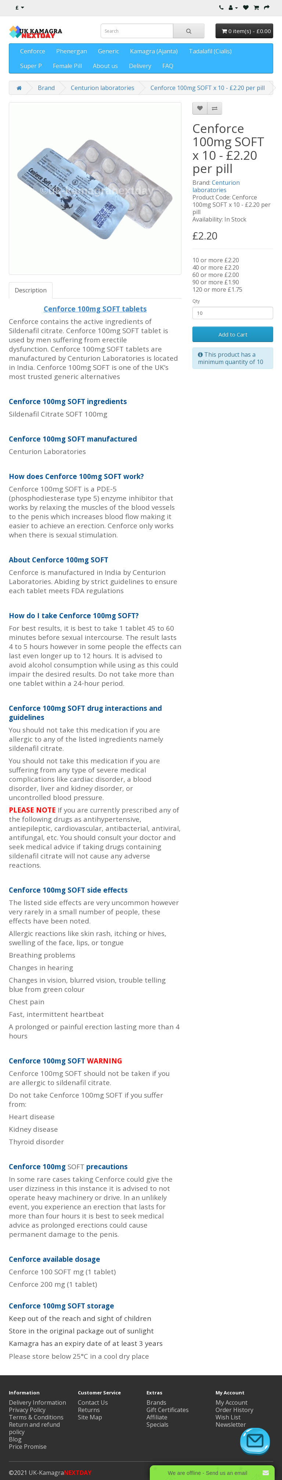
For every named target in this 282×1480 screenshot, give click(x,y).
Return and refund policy (34, 1428)
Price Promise (28, 1447)
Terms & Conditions (36, 1417)
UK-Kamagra (60, 1473)
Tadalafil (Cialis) (210, 51)
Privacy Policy (27, 1410)
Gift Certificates (168, 1410)
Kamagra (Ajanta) (154, 51)
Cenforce (32, 51)
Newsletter (231, 1424)
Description (31, 290)
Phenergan (71, 51)
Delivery (140, 66)
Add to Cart (232, 334)
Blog (15, 1439)
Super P (31, 66)
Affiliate (157, 1417)
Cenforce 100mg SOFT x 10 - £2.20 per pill (208, 88)
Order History (234, 1410)
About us (105, 66)
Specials (158, 1424)
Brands (156, 1402)
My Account (231, 1402)
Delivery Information (37, 1402)
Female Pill (67, 66)
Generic (108, 51)
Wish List (228, 1417)
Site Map (90, 1417)
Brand (46, 88)
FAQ (167, 66)
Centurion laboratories (102, 88)
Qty (196, 301)
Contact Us (93, 1402)
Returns (89, 1410)
